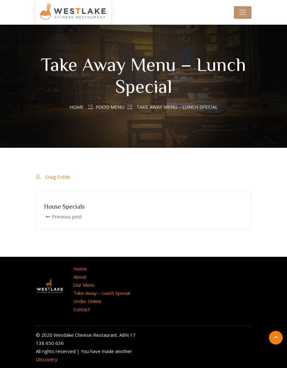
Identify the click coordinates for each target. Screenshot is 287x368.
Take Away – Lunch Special (101, 293)
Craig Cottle (57, 177)
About (79, 277)
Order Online (87, 301)
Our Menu (84, 285)
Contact (81, 309)
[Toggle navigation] (242, 12)
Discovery (46, 359)
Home (76, 107)
